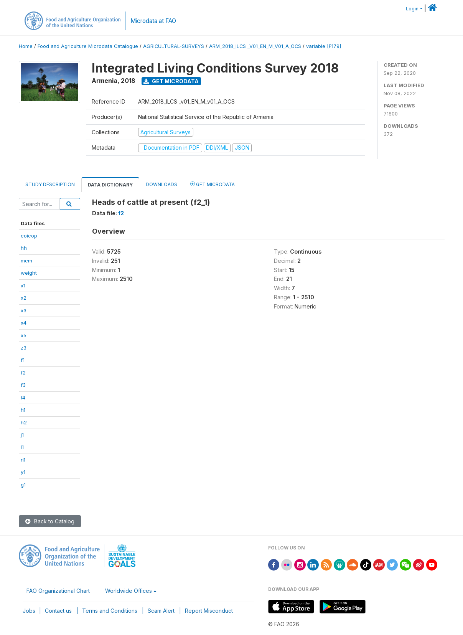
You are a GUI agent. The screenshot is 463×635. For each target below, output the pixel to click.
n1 (23, 460)
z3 (23, 348)
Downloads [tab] (161, 184)
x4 (23, 323)
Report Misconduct (209, 610)
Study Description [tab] (50, 184)
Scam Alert (161, 610)
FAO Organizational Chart (58, 590)
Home (26, 46)
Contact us (58, 610)
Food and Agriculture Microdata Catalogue (88, 46)
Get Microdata (171, 81)
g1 (23, 485)
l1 (22, 447)
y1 (23, 472)
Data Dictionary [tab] (110, 185)
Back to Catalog (49, 521)
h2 (24, 422)
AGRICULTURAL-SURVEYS (173, 46)
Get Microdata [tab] (212, 184)
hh (24, 248)
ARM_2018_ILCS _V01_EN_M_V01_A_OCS (255, 46)
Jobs (29, 610)
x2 (23, 298)
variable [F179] (323, 46)
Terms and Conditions (109, 610)
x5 (23, 335)
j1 (22, 435)
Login (412, 9)
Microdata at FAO (153, 21)
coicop (29, 236)
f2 (23, 372)
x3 (23, 310)
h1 (23, 410)
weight (29, 273)
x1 (23, 285)
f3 (23, 385)
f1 (23, 360)
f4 (23, 397)
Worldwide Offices (128, 590)
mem (26, 260)
